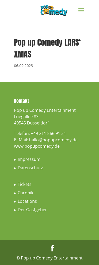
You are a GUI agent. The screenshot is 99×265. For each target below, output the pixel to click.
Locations (27, 201)
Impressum (29, 159)
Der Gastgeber (32, 210)
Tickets (24, 184)
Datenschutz (30, 168)
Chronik (25, 193)
